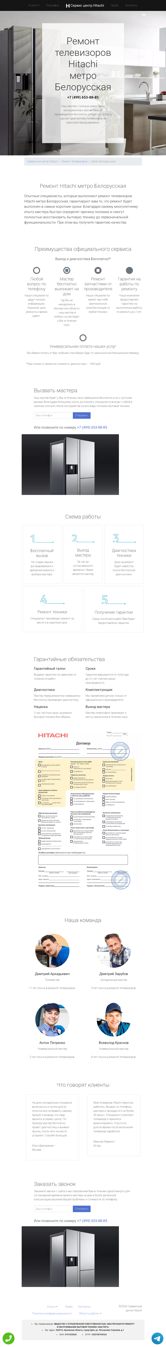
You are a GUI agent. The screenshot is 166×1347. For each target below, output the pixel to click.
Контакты (131, 5)
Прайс (115, 5)
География (52, 5)
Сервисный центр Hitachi (42, 161)
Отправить (81, 415)
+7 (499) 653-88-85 (83, 97)
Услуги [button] (32, 5)
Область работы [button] (89, 1313)
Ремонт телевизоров (75, 161)
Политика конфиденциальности (51, 1313)
